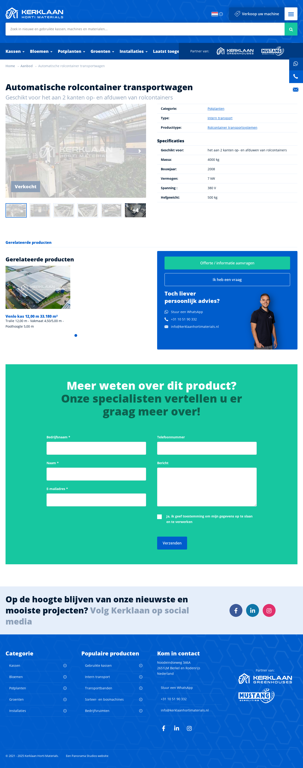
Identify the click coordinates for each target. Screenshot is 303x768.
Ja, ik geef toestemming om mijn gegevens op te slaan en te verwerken (209, 519)
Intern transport (220, 118)
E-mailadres (57, 489)
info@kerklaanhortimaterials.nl (195, 326)
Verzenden (172, 543)
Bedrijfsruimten (97, 710)
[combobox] (151, 29)
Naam (53, 463)
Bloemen (39, 51)
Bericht (162, 463)
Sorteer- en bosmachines (104, 699)
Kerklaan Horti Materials (34, 13)
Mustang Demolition (272, 51)
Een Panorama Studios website (87, 756)
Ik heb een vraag (227, 279)
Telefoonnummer (171, 437)
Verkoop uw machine (260, 13)
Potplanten (69, 51)
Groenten (100, 51)
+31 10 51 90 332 (184, 319)
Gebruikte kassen (98, 665)
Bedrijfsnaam (58, 437)
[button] (291, 13)
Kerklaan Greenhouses (235, 51)
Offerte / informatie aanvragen (227, 263)
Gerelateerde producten (29, 242)
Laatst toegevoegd (172, 51)
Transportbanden (98, 688)
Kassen (13, 51)
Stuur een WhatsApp (187, 312)
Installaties (132, 51)
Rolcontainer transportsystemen (232, 127)
